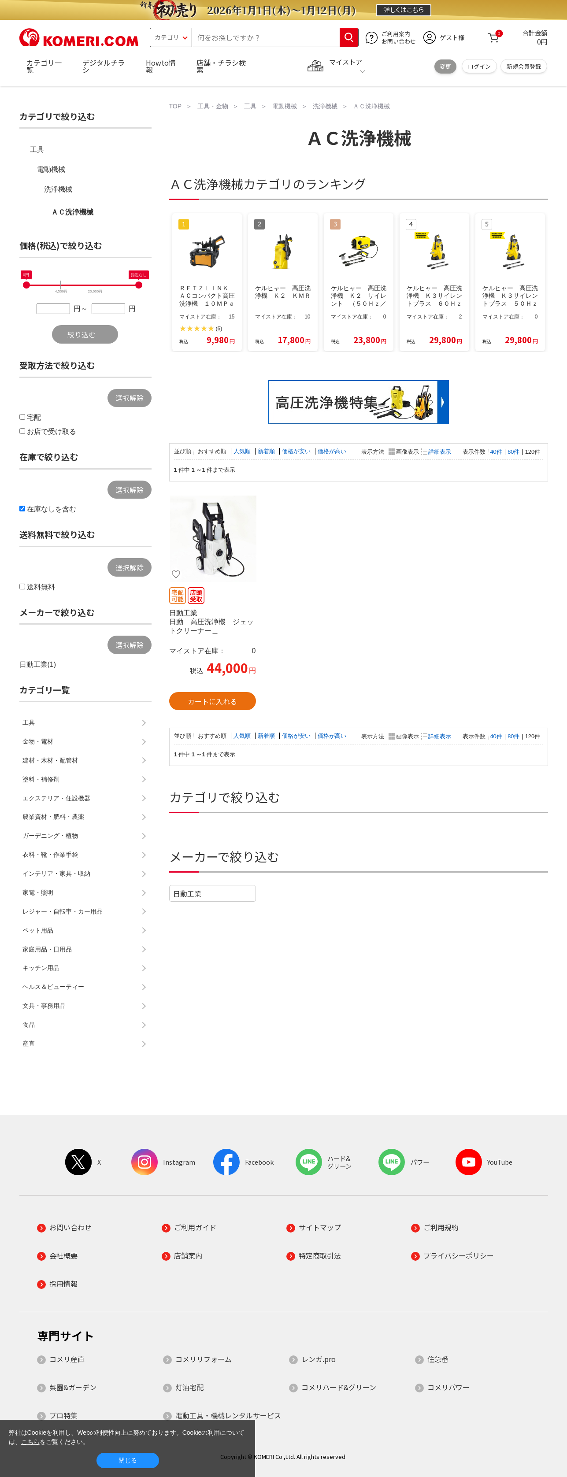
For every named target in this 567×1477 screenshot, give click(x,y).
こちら (30, 1441)
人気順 (242, 451)
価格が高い (332, 451)
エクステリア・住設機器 (56, 798)
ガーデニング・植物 (50, 835)
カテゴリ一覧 (44, 66)
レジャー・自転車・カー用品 (62, 911)
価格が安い (297, 451)
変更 (445, 66)
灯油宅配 (189, 1387)
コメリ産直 (67, 1358)
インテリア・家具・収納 (56, 873)
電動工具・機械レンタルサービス (228, 1415)
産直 (28, 1043)
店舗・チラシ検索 (221, 66)
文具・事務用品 (44, 1005)
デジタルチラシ (103, 66)
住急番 (437, 1358)
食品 (28, 1024)
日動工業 (187, 893)
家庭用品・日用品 (47, 949)
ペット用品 (37, 930)
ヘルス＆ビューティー (53, 986)
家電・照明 (37, 892)
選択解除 (129, 397)
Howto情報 (161, 66)
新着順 (267, 451)
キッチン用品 (40, 967)
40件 (496, 451)
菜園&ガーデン (72, 1387)
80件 (513, 451)
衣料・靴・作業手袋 (50, 854)
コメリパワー (448, 1387)
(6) (219, 329)
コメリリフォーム (203, 1358)
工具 (37, 149)
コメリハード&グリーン (338, 1387)
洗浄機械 (58, 189)
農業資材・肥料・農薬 (53, 816)
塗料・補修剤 (40, 779)
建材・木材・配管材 (50, 760)
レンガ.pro (318, 1358)
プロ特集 (63, 1415)
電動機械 (51, 169)
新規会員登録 (524, 66)
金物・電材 (37, 741)
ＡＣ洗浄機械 (72, 212)
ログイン (479, 66)
